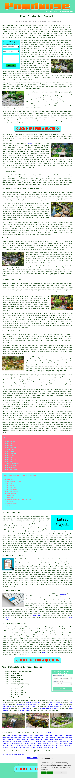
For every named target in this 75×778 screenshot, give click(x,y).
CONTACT (62, 11)
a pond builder (21, 544)
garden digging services (26, 704)
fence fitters (31, 706)
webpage (63, 594)
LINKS (51, 11)
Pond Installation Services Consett (22, 667)
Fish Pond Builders (38, 741)
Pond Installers (46, 736)
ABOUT (56, 11)
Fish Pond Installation (23, 738)
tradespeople (53, 710)
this (67, 600)
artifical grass (8, 706)
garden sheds (55, 702)
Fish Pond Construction (63, 736)
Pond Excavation (16, 743)
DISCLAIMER (69, 11)
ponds (49, 348)
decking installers (33, 702)
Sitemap (3, 764)
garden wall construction (49, 708)
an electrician (24, 708)
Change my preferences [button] (59, 772)
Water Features (7, 738)
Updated (19, 764)
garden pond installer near (62, 547)
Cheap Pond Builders (21, 741)
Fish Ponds (22, 736)
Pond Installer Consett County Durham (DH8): (19, 25)
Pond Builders (42, 739)
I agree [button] (43, 772)
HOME (47, 11)
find (7, 627)
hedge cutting (25, 710)
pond (25, 42)
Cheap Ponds (63, 745)
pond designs (51, 359)
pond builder (36, 559)
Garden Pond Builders (25, 739)
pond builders (57, 159)
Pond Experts (26, 764)
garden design (53, 706)
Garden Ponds (33, 736)
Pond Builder (12, 736)
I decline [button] (50, 772)
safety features (35, 67)
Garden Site (37, 615)
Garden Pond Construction (58, 741)
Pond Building (50, 738)
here (7, 617)
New (15, 764)
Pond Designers (56, 739)
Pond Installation (35, 745)
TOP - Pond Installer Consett (13, 754)
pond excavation (62, 565)
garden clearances (56, 704)
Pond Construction (50, 745)
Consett (30, 144)
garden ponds (21, 389)
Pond (3, 144)
